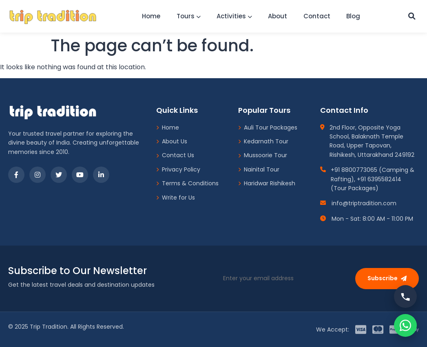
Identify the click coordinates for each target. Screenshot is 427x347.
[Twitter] (59, 175)
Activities (233, 16)
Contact (317, 16)
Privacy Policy (178, 169)
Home (149, 16)
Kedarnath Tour (263, 141)
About (277, 16)
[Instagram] (37, 175)
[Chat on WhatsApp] (405, 325)
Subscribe (387, 278)
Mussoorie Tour (262, 155)
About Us (171, 141)
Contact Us (175, 155)
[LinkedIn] (101, 175)
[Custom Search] (411, 16)
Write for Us (175, 197)
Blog (354, 16)
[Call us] (405, 296)
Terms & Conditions (187, 183)
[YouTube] (80, 175)
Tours (187, 16)
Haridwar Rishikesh (266, 183)
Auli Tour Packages (267, 127)
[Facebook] (16, 175)
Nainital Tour (258, 169)
